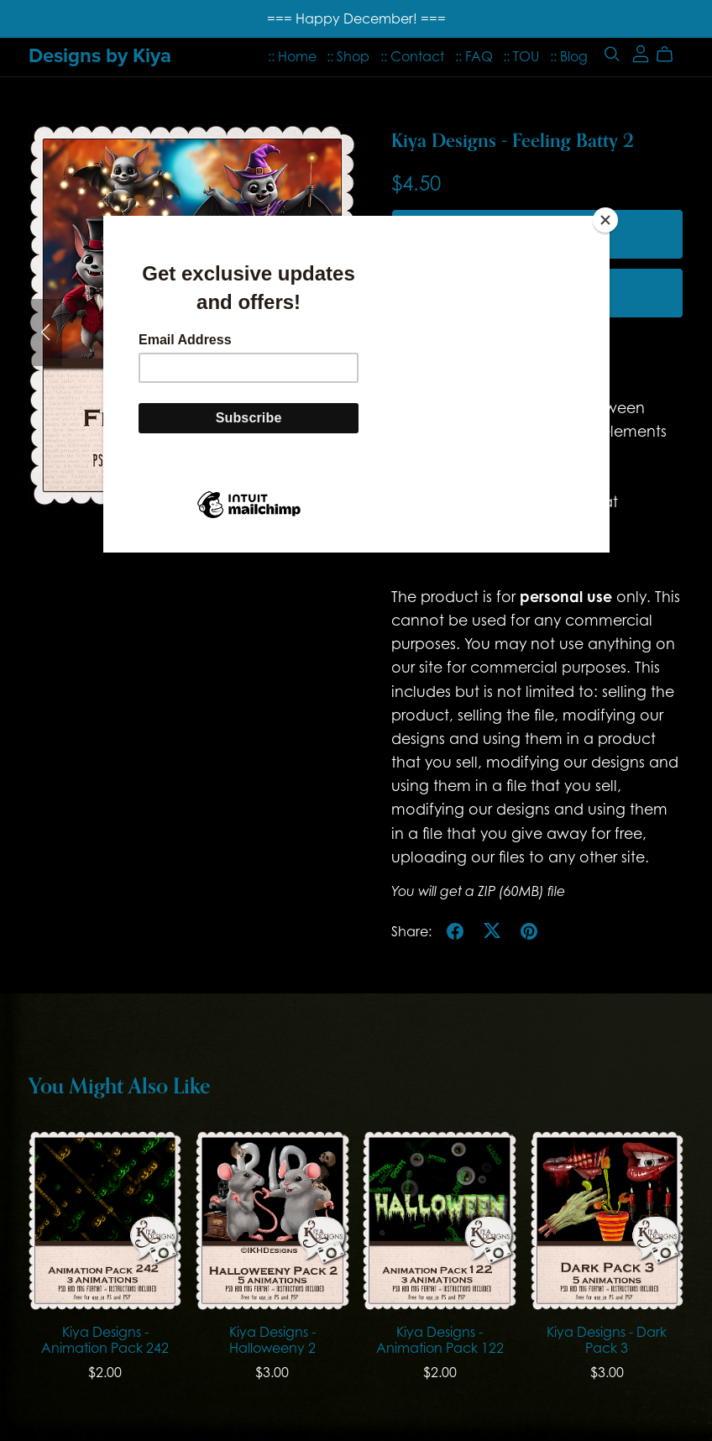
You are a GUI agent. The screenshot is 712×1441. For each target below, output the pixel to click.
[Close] (605, 220)
